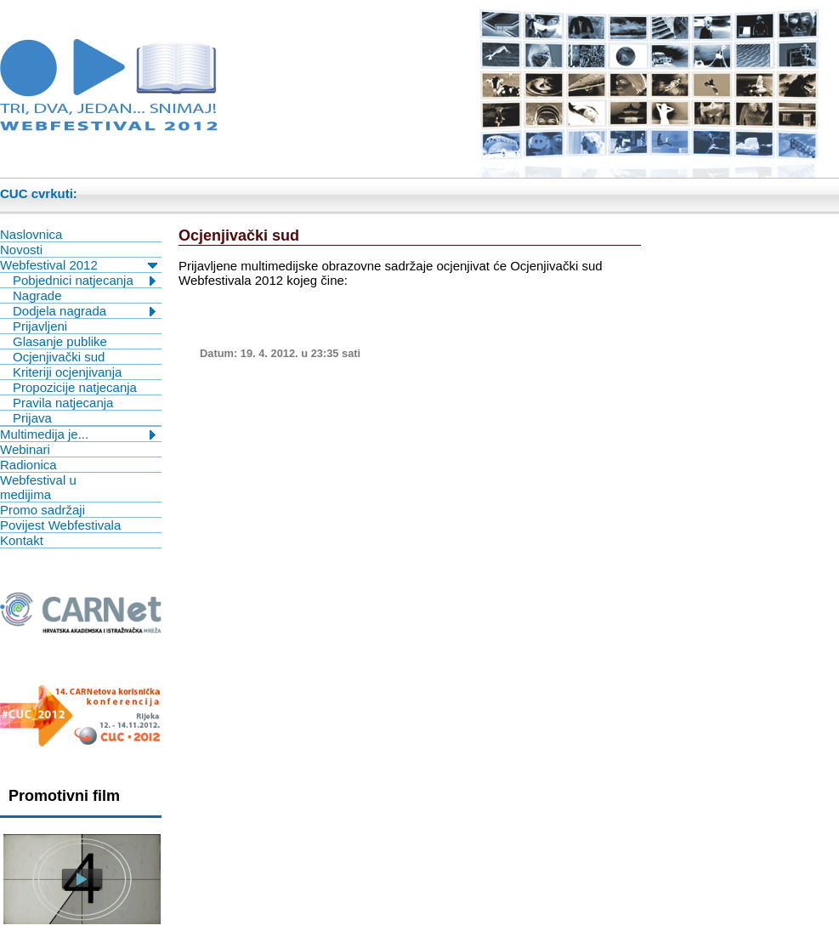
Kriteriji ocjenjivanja (67, 372)
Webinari (25, 449)
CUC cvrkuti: (38, 193)
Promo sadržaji (42, 509)
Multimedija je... (44, 434)
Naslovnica (31, 234)
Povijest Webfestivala (60, 525)
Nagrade (37, 295)
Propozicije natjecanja (75, 387)
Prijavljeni (40, 326)
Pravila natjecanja (63, 402)
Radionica (28, 464)
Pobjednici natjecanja (73, 280)
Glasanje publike (60, 341)
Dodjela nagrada (59, 311)
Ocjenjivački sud (59, 356)
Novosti (21, 249)
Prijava (32, 418)
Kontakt (21, 540)
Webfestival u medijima (38, 487)
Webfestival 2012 (49, 265)
